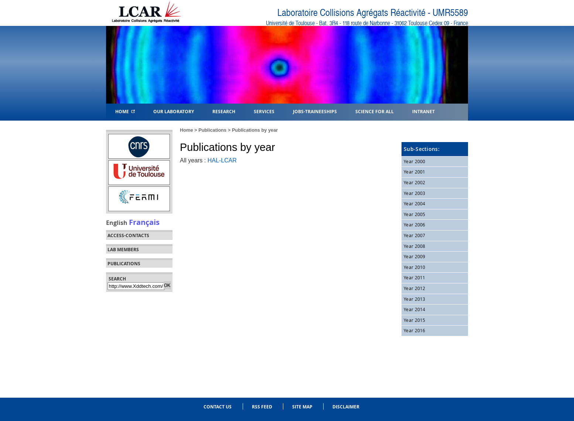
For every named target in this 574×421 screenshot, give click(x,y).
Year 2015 (415, 320)
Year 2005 (415, 214)
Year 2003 (415, 193)
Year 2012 (415, 288)
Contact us (218, 407)
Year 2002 (415, 182)
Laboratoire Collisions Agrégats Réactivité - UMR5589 (372, 13)
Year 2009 (415, 256)
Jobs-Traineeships (315, 111)
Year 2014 (415, 309)
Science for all (374, 111)
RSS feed (262, 407)
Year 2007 (415, 235)
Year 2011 (415, 277)
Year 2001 (415, 172)
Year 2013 (415, 299)
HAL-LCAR (222, 160)
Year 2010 (415, 267)
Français (144, 222)
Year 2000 (415, 161)
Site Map (302, 407)
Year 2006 (415, 225)
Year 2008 (415, 246)
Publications (212, 130)
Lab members (123, 249)
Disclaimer (345, 407)
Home (125, 111)
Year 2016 (415, 330)
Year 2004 (415, 203)
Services (264, 111)
